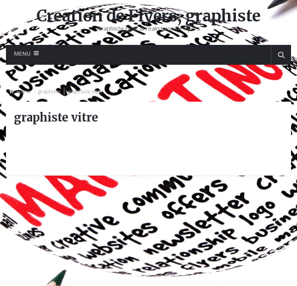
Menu (22, 53)
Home (24, 91)
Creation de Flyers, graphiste (148, 16)
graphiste (49, 91)
